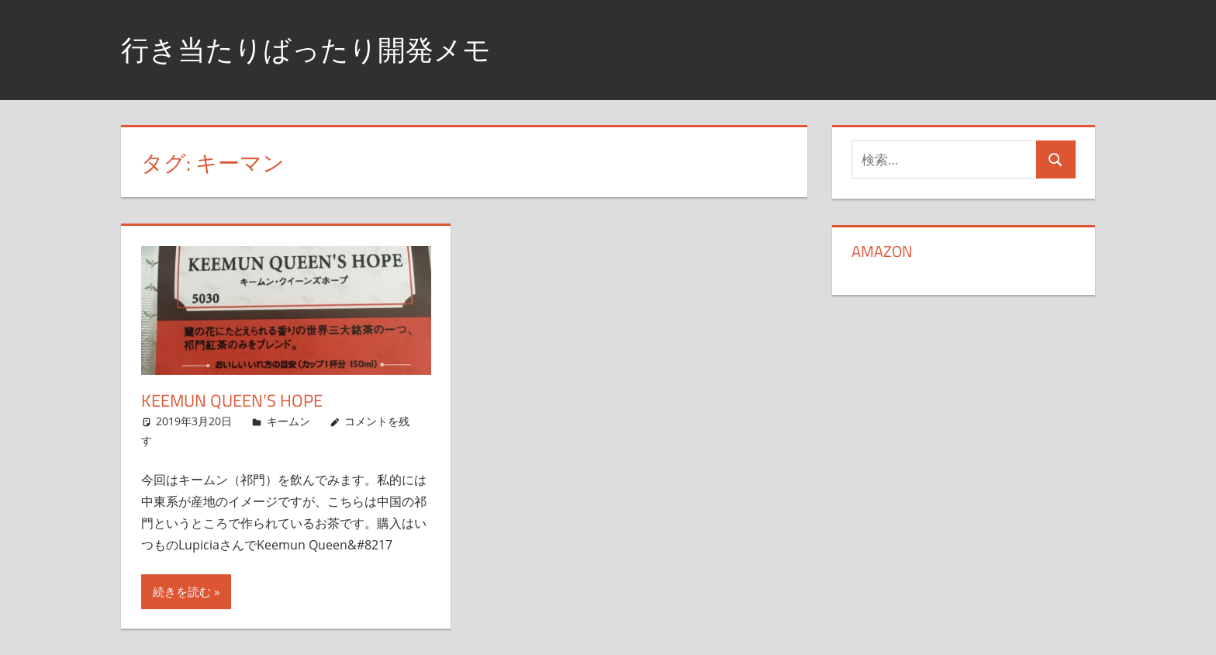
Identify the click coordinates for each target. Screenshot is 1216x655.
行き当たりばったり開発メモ (306, 49)
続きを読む (182, 591)
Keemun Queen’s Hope (232, 400)
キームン (288, 421)
